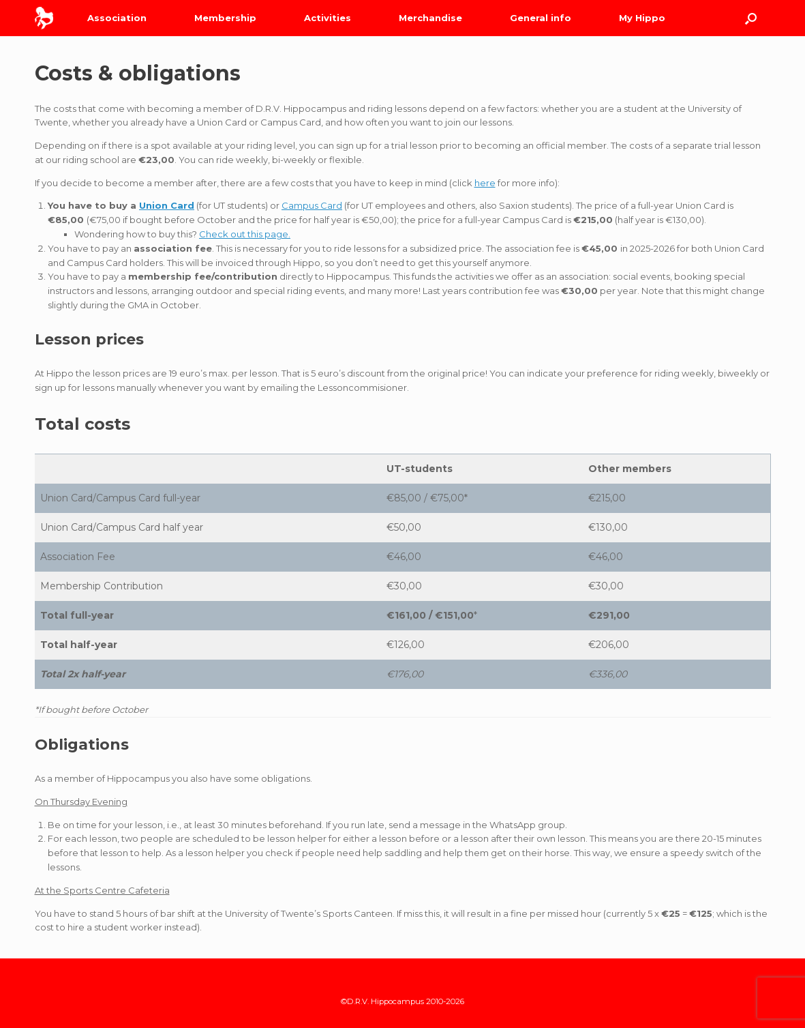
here (485, 182)
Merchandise (430, 17)
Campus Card (312, 205)
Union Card (166, 205)
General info (540, 17)
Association (117, 17)
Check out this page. (244, 234)
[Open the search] (751, 18)
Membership (225, 17)
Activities (327, 17)
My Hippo (642, 17)
